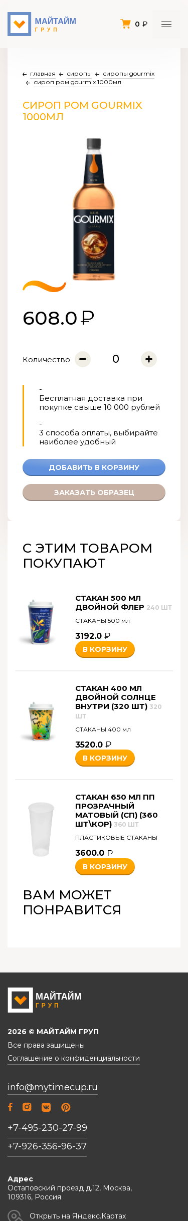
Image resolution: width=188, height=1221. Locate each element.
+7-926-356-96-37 (47, 1146)
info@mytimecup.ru (53, 1087)
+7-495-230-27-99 (47, 1127)
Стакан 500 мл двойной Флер (123, 602)
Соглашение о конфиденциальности (74, 1058)
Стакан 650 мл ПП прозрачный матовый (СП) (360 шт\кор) (116, 810)
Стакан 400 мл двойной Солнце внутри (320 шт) (118, 701)
